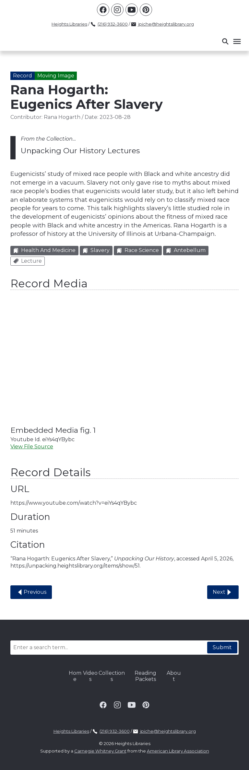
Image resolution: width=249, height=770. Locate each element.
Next (223, 592)
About (174, 676)
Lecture (27, 261)
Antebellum (186, 250)
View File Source (31, 446)
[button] (231, 41)
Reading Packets (145, 676)
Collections (112, 676)
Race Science (138, 250)
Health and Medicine (44, 250)
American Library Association (178, 750)
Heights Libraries (69, 24)
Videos (90, 676)
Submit (222, 647)
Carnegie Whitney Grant (100, 750)
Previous (31, 592)
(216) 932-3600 (113, 24)
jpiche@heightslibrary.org (166, 24)
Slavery (96, 250)
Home (75, 676)
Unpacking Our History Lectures (80, 150)
